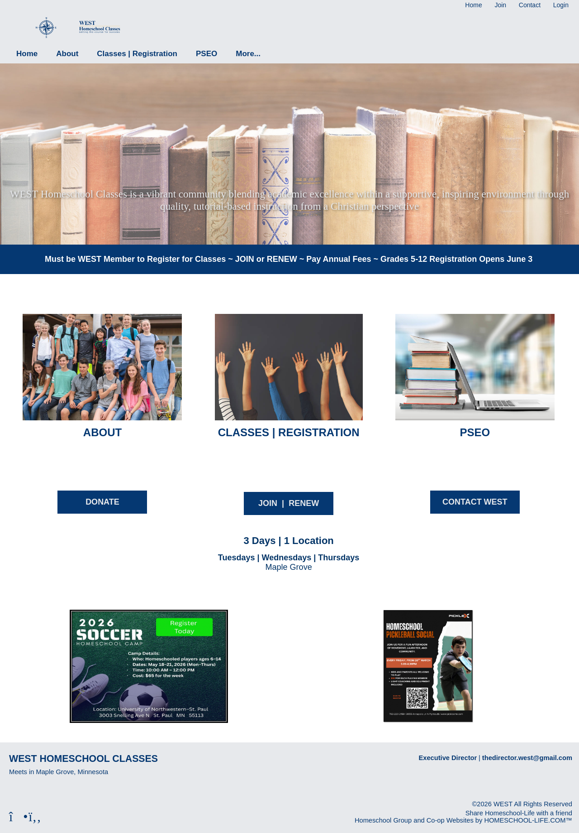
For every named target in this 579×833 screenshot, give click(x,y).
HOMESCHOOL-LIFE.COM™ (528, 820)
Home (27, 53)
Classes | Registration (137, 53)
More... (248, 53)
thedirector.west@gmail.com (527, 757)
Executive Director (448, 757)
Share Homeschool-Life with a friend (518, 813)
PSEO (206, 53)
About (67, 53)
